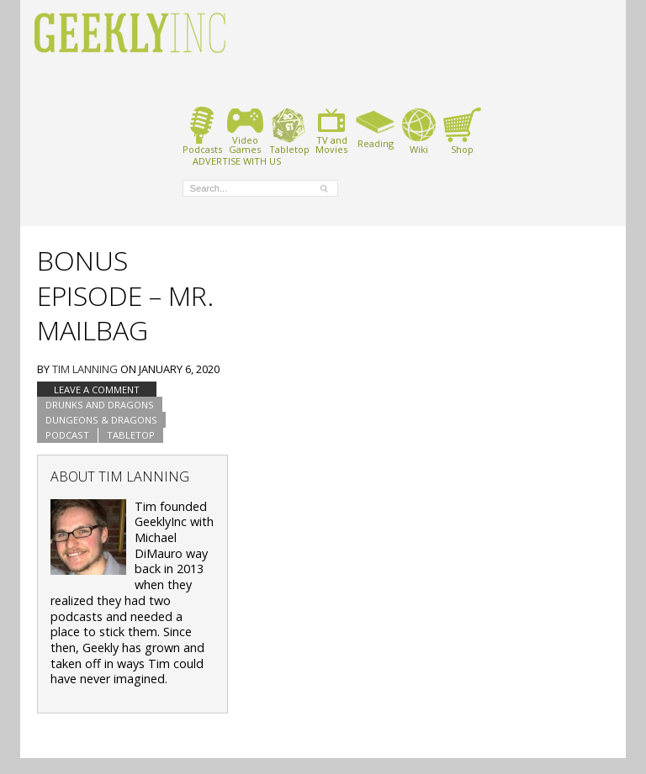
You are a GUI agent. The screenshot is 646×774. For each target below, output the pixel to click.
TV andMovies (331, 131)
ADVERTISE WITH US (237, 160)
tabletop (131, 435)
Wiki (419, 131)
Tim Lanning (85, 368)
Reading (375, 128)
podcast (67, 435)
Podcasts (202, 131)
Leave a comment (97, 389)
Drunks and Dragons (99, 404)
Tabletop (289, 131)
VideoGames (245, 131)
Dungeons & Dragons (101, 419)
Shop (462, 131)
